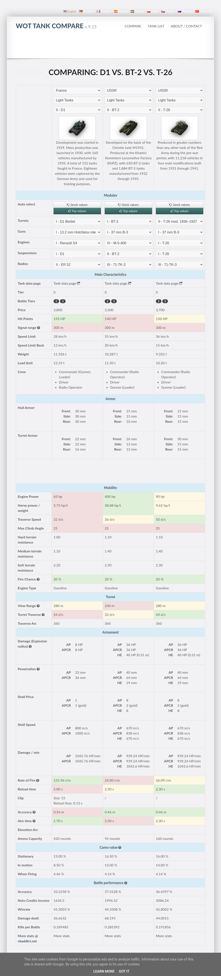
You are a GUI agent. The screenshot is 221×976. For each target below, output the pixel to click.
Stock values (77, 205)
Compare (133, 26)
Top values (77, 211)
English (69, 11)
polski (152, 11)
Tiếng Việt (203, 11)
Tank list (156, 26)
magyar (137, 11)
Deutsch (86, 11)
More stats (62, 936)
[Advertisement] (110, 46)
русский (185, 11)
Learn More (103, 971)
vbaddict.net (27, 941)
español (121, 11)
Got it (124, 971)
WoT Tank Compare (56, 26)
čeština (168, 11)
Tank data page (67, 283)
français (104, 11)
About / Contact (186, 26)
